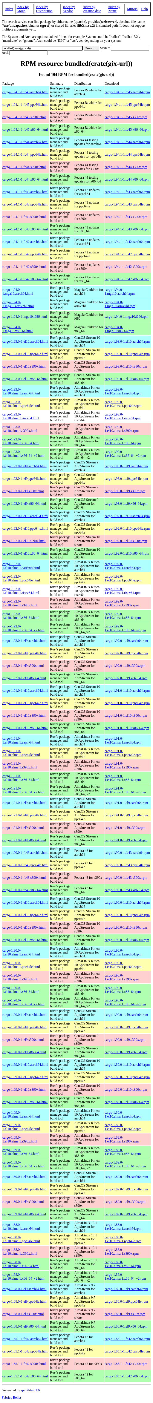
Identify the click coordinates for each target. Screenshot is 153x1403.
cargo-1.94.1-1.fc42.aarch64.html (25, 242)
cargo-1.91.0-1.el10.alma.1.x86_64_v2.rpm (125, 790)
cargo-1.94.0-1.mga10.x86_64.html (17, 329)
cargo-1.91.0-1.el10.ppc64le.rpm (127, 703)
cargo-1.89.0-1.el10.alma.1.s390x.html (19, 1139)
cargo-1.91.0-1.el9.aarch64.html (24, 803)
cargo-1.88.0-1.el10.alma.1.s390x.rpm (122, 1251)
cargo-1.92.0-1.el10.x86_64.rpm (127, 553)
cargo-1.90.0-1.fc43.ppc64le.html (25, 865)
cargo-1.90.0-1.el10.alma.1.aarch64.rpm (123, 952)
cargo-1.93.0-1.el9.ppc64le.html (24, 478)
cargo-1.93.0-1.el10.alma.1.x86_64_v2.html (23, 453)
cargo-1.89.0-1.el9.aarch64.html (24, 1177)
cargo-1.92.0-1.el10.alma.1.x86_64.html (20, 615)
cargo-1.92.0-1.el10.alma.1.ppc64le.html (21, 578)
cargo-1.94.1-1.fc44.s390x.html (24, 167)
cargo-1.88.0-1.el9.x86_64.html (24, 1326)
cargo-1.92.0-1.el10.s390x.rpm (126, 541)
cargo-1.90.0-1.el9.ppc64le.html (24, 1027)
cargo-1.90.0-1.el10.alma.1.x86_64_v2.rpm (125, 1002)
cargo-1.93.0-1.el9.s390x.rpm (125, 491)
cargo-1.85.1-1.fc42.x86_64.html (25, 1376)
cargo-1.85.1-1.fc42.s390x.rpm (126, 1364)
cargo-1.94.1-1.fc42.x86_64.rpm (127, 279)
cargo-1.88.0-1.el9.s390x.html (23, 1314)
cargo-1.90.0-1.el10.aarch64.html (25, 902)
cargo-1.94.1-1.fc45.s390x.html (24, 117)
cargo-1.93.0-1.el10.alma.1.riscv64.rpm (123, 416)
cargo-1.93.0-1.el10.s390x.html (24, 366)
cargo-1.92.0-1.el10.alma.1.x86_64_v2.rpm (125, 628)
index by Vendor (69, 9)
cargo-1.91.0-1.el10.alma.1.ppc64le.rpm (123, 753)
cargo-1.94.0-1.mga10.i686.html (24, 316)
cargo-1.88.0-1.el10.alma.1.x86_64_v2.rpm (125, 1276)
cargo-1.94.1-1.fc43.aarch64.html (25, 192)
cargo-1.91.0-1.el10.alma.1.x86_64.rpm (123, 778)
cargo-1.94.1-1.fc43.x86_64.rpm (127, 229)
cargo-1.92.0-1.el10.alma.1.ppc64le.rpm (123, 578)
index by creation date (92, 9)
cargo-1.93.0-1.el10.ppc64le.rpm (127, 354)
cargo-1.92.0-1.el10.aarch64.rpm (127, 516)
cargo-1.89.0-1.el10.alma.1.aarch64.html (21, 1114)
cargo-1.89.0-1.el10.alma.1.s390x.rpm (122, 1139)
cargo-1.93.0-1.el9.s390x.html (23, 491)
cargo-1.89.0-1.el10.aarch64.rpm (127, 1064)
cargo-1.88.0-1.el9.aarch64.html (24, 1289)
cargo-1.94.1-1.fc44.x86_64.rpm (127, 179)
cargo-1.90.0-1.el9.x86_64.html (24, 1052)
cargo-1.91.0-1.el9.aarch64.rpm (126, 803)
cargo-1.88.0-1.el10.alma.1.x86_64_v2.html (23, 1276)
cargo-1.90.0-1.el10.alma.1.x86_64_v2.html (23, 1002)
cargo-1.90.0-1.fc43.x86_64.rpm (127, 890)
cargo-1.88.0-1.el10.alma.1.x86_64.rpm (123, 1264)
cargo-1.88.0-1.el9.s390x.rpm (125, 1314)
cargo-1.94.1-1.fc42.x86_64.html (25, 279)
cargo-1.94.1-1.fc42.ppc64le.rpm (127, 254)
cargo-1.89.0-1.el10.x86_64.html (25, 1102)
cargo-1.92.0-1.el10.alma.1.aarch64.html (21, 566)
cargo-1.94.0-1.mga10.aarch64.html (17, 291)
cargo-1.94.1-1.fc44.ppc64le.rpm (127, 154)
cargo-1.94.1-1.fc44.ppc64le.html (25, 154)
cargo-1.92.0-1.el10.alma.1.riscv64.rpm (123, 591)
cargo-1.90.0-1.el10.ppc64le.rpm (127, 915)
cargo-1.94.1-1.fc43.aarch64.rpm (127, 192)
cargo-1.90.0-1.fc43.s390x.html (24, 877)
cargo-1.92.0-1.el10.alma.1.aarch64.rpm (123, 566)
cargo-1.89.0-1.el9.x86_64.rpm (126, 1214)
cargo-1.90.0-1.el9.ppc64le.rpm (126, 1027)
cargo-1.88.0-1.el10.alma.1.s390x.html (19, 1251)
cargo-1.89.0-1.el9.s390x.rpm (125, 1202)
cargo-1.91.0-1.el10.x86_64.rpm (127, 728)
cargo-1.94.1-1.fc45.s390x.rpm (126, 117)
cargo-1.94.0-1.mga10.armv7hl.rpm (120, 304)
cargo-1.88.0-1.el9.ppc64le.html (24, 1301)
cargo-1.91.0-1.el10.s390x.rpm (126, 715)
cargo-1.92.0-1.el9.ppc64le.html (24, 653)
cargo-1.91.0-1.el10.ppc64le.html (25, 703)
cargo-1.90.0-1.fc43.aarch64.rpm (127, 852)
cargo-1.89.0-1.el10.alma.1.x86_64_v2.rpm (125, 1164)
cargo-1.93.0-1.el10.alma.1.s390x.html (19, 428)
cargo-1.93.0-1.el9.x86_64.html (24, 503)
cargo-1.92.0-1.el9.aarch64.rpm (126, 640)
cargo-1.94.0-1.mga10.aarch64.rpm (120, 291)
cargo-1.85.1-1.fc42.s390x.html (24, 1364)
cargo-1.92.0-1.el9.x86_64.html (24, 678)
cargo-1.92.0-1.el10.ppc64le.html (25, 528)
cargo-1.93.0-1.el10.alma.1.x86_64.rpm (123, 441)
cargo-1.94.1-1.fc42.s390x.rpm (126, 266)
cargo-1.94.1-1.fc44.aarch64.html (25, 142)
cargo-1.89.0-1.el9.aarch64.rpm (126, 1177)
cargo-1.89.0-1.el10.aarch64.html (25, 1064)
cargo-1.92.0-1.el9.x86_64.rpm (126, 678)
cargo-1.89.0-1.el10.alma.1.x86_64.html (20, 1152)
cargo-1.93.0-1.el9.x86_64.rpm (126, 503)
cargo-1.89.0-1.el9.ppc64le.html (24, 1189)
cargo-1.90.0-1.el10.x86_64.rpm (127, 940)
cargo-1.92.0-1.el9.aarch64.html (24, 640)
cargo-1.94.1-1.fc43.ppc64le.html (25, 204)
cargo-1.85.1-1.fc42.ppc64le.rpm (127, 1351)
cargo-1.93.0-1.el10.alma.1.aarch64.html (21, 391)
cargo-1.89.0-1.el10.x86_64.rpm (127, 1102)
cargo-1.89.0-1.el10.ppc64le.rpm (127, 1077)
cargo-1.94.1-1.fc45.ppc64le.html (25, 104)
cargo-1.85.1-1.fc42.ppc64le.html (25, 1351)
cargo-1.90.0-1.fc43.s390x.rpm (126, 877)
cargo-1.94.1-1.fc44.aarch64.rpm (127, 142)
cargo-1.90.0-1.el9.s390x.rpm (125, 1039)
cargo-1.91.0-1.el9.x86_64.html (24, 840)
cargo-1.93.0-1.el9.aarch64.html (24, 466)
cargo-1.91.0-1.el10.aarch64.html (25, 690)
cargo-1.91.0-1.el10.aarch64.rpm (127, 690)
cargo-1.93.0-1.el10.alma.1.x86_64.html (20, 441)
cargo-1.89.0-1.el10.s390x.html (24, 1089)
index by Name (114, 9)
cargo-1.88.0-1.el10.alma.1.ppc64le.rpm (123, 1239)
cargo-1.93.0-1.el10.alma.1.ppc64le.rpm (123, 404)
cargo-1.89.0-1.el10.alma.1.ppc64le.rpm (123, 1127)
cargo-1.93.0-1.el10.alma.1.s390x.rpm (122, 428)
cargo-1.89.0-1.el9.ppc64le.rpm (126, 1189)
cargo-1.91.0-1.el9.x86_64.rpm (126, 840)
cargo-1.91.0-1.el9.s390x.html (23, 828)
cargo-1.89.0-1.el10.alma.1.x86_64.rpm (123, 1152)
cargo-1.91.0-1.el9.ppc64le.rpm (126, 815)
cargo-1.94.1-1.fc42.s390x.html (24, 266)
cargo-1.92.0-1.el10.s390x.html (24, 541)
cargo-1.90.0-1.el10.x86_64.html (25, 940)
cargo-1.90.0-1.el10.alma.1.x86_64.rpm (123, 990)
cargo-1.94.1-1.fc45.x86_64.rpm (127, 129)
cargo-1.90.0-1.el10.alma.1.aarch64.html (21, 952)
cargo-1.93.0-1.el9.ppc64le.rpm (126, 478)
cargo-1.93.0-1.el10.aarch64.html (25, 341)
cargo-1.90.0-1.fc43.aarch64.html (25, 852)
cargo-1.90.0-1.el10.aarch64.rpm (127, 902)
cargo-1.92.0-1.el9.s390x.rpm (125, 665)
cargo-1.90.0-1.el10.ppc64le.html (25, 915)
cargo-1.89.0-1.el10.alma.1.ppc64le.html (21, 1127)
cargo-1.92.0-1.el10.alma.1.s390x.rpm (122, 603)
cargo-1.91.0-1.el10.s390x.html (24, 715)
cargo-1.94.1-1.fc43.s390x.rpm (126, 217)
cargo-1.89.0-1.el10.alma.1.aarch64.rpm (123, 1114)
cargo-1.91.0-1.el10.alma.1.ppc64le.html (21, 753)
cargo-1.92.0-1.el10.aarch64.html (25, 516)
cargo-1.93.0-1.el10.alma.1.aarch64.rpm (123, 391)
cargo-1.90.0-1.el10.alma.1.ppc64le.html (21, 965)
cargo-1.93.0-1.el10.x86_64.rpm (127, 379)
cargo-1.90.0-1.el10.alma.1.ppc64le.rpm (123, 965)
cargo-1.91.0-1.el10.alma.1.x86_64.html (20, 778)
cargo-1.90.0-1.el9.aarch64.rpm (126, 1015)
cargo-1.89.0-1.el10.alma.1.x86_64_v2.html (23, 1164)
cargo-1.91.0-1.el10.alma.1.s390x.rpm (122, 765)
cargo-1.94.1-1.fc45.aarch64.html (25, 92)
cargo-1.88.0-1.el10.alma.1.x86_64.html (20, 1264)
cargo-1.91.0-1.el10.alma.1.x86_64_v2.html (23, 790)
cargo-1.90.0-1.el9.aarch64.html (24, 1015)
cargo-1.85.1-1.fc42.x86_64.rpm (127, 1376)
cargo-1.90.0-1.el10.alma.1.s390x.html (19, 977)
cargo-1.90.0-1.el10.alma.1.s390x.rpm (122, 977)
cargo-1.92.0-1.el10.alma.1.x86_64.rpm (123, 615)
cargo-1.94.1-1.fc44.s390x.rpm (126, 167)
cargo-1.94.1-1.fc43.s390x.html (24, 217)
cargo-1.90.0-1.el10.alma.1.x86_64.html (20, 990)
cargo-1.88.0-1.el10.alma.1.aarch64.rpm (123, 1226)
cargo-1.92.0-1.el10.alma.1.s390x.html (19, 603)
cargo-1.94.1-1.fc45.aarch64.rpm (127, 92)
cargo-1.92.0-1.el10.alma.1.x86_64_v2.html (23, 628)
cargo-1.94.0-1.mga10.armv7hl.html (18, 304)
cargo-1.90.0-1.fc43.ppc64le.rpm (127, 865)
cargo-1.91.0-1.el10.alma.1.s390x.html (19, 765)
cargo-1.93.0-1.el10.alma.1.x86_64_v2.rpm (125, 453)
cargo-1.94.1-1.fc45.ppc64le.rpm (127, 104)
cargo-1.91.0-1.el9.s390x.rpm (125, 828)
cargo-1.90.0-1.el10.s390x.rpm (126, 927)
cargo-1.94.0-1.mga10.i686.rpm (126, 316)
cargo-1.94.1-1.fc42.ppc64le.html (25, 254)
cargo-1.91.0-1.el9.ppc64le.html (24, 815)
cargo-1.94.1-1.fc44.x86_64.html (25, 179)
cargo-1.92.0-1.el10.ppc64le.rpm (127, 528)
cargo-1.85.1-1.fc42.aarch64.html (25, 1339)
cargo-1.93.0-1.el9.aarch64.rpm (126, 466)
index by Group (23, 9)
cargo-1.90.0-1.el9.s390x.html (23, 1039)
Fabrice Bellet (11, 1397)
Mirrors (132, 9)
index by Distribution (44, 9)
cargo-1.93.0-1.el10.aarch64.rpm (127, 341)
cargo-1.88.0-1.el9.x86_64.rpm (126, 1326)
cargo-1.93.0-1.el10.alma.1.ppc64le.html (21, 404)
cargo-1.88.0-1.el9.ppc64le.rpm (126, 1301)
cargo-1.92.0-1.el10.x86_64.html (25, 553)
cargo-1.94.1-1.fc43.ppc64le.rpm (127, 204)
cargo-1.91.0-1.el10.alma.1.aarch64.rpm (123, 740)
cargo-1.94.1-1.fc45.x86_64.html (25, 129)
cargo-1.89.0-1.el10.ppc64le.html (25, 1077)
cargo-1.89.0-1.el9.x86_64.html (24, 1214)
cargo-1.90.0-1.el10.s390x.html (24, 927)
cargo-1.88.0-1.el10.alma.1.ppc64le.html (21, 1239)
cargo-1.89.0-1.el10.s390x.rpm (126, 1089)
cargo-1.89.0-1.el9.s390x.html (23, 1202)
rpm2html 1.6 (30, 1390)
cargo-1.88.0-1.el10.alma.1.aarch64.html (21, 1226)
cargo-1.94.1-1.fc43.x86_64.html (25, 229)
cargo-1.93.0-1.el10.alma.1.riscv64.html (20, 416)
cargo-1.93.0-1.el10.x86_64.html (25, 379)
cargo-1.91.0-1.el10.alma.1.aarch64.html (21, 740)
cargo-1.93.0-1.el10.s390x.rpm (126, 366)
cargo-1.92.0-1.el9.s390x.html (23, 665)
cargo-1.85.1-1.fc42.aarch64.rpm (127, 1339)
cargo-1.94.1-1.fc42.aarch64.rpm (127, 242)
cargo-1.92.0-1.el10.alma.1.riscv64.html (20, 591)
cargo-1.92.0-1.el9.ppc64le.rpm (126, 653)
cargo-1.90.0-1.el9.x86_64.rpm (126, 1052)
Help (144, 9)
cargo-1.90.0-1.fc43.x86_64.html (25, 890)
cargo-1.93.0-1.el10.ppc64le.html (25, 354)
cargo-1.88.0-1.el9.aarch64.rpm (126, 1289)
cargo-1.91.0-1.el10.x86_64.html (25, 728)
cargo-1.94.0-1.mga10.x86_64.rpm (119, 329)
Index (9, 9)
